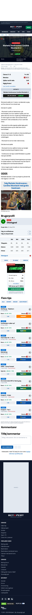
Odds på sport (5, 528)
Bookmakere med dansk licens (9, 551)
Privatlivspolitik (5, 590)
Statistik (24, 260)
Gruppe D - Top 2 (5, 410)
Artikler (3, 530)
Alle (3, 302)
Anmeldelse (16, 283)
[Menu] (2, 27)
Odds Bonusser (5, 546)
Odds (23, 31)
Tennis (2, 59)
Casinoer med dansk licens (8, 553)
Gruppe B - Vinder (6, 395)
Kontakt (3, 581)
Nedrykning (4, 352)
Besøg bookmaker (16, 289)
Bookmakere (5, 31)
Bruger (15, 302)
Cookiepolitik (4, 593)
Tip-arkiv (14, 260)
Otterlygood (8, 64)
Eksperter (3, 533)
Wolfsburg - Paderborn (7, 309)
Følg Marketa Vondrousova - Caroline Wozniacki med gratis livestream (16, 186)
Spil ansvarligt (5, 22)
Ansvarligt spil (5, 574)
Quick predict (23, 302)
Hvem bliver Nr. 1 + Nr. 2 (7, 338)
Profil (5, 260)
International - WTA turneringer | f (21, 59)
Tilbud (2, 556)
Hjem (2, 35)
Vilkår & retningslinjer (7, 588)
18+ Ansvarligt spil (19, 612)
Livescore (3, 570)
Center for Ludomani (6, 537)
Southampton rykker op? (8, 323)
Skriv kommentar (7, 447)
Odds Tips (3, 526)
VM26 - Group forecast (7, 366)
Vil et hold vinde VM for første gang (11, 381)
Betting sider (4, 544)
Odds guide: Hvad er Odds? (8, 572)
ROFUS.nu (16, 22)
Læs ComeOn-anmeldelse (9, 86)
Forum (28, 31)
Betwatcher (4, 565)
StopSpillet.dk (8, 23)
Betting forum (5, 562)
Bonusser (12, 31)
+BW (29, 39)
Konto (28, 27)
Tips (19, 31)
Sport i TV (3, 535)
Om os (2, 583)
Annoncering (4, 586)
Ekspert (9, 302)
